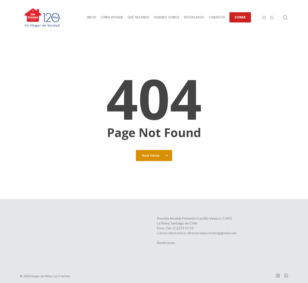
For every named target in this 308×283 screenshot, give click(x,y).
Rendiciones (166, 243)
